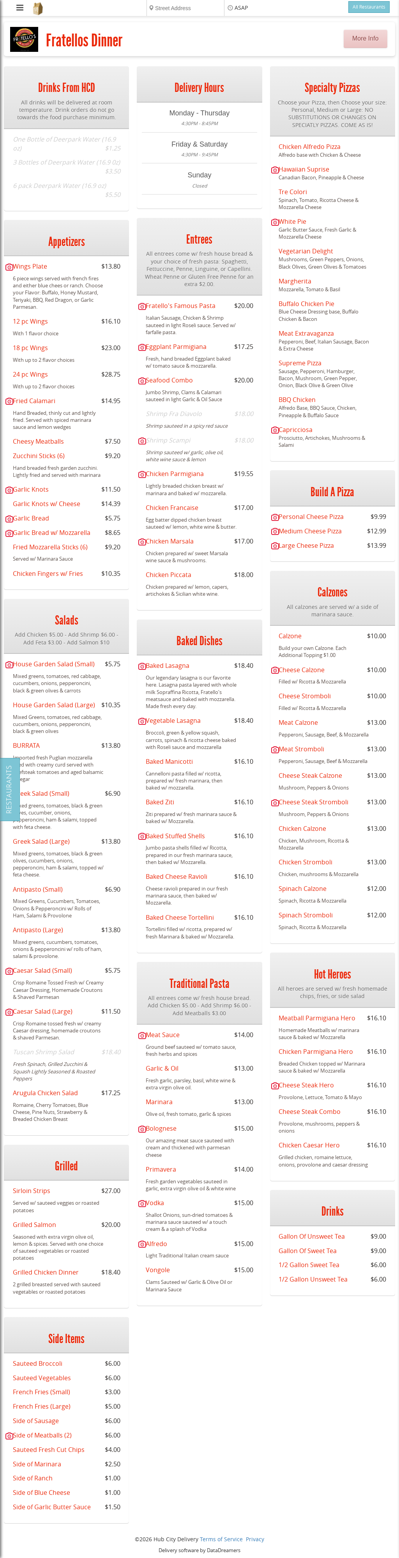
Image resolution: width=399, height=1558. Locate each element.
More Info (365, 38)
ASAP (241, 8)
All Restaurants (369, 7)
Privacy (255, 1539)
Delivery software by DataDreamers (199, 1550)
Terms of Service (221, 1539)
